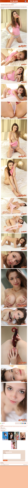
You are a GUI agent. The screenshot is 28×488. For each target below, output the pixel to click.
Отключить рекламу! (14, 3)
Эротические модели (5, 426)
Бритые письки (17, 426)
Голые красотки (14, 426)
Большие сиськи (21, 426)
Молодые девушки (10, 426)
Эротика (4, 465)
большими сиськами (8, 6)
